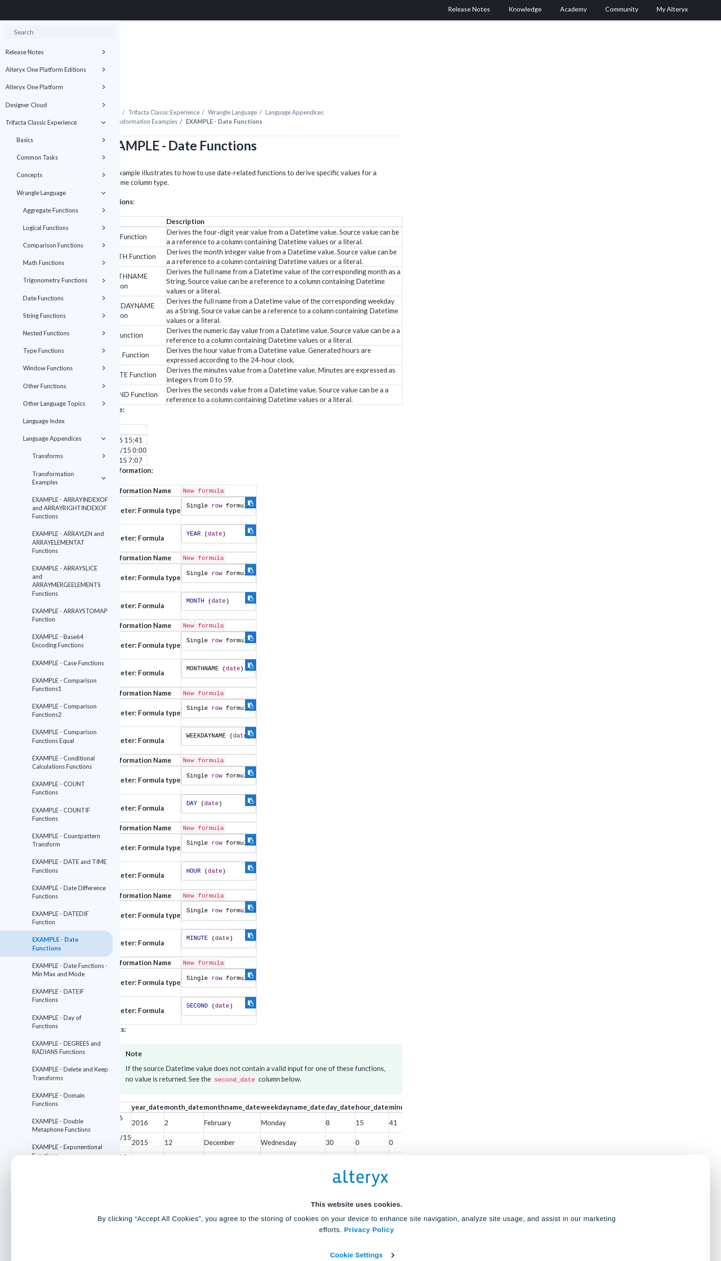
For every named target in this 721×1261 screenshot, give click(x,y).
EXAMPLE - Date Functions (55, 943)
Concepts (61, 174)
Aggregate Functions (64, 210)
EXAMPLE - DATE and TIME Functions (69, 866)
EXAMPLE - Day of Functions (56, 1022)
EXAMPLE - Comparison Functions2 (64, 710)
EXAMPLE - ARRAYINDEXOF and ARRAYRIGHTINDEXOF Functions (70, 508)
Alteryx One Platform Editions (56, 69)
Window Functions (64, 368)
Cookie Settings (356, 1193)
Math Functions (64, 262)
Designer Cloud (56, 105)
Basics (61, 140)
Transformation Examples (69, 478)
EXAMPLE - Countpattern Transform (66, 840)
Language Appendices (64, 438)
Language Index (44, 421)
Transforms (69, 456)
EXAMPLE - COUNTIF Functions (61, 814)
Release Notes (56, 52)
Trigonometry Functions (64, 280)
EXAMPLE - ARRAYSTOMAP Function (70, 615)
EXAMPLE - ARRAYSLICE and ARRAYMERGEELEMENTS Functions (66, 580)
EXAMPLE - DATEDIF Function (60, 918)
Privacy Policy (369, 1168)
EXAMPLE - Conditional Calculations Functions (63, 762)
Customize (431, 1220)
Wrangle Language (61, 192)
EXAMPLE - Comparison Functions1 (64, 684)
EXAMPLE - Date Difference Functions (69, 892)
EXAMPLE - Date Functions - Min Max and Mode (70, 970)
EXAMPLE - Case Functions (68, 663)
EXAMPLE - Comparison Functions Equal (64, 736)
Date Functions (64, 298)
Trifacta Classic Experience (56, 122)
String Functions (64, 315)
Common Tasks (61, 157)
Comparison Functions (64, 245)
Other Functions (64, 386)
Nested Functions (64, 333)
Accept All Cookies (291, 1220)
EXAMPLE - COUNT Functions (58, 788)
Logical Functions (64, 227)
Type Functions (64, 350)
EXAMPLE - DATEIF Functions (58, 995)
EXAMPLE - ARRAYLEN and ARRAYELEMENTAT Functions (68, 542)
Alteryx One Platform (56, 87)
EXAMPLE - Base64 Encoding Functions (58, 641)
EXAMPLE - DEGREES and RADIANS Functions (66, 1047)
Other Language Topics (64, 403)
